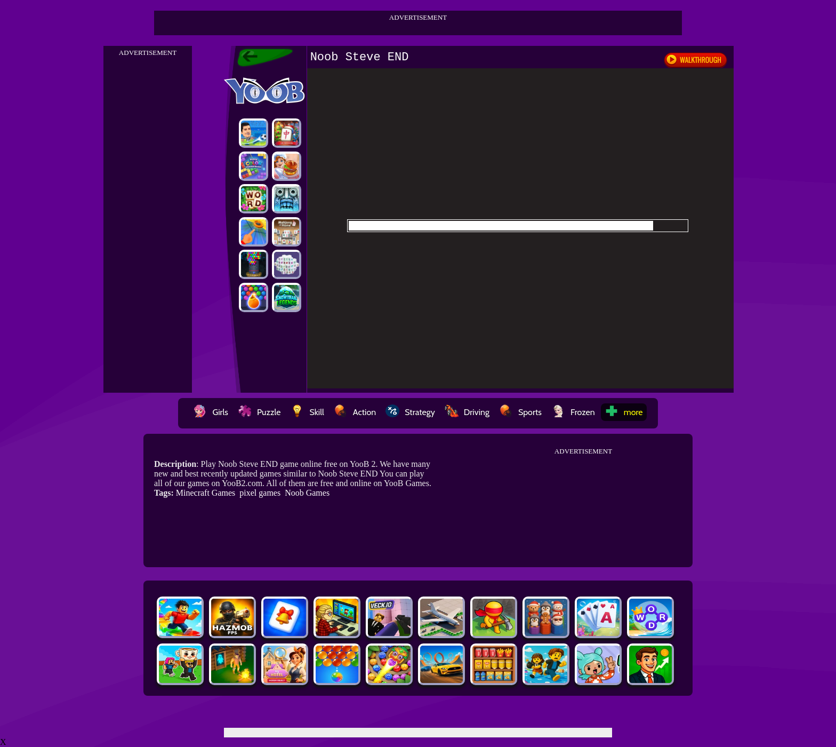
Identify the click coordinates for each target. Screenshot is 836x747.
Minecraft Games (206, 492)
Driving (467, 412)
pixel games (259, 492)
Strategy (410, 412)
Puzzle (259, 412)
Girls (210, 412)
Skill (307, 412)
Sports (520, 412)
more (624, 412)
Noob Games (307, 492)
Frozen (573, 412)
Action (355, 412)
